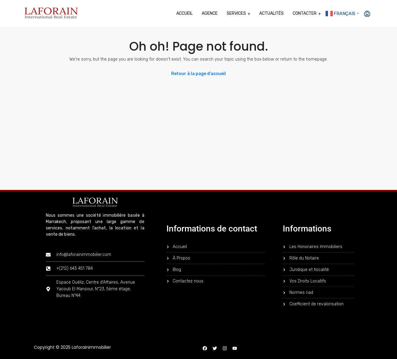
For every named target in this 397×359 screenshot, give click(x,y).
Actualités (271, 13)
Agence (210, 13)
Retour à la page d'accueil (198, 73)
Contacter (305, 13)
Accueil (184, 13)
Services (236, 13)
